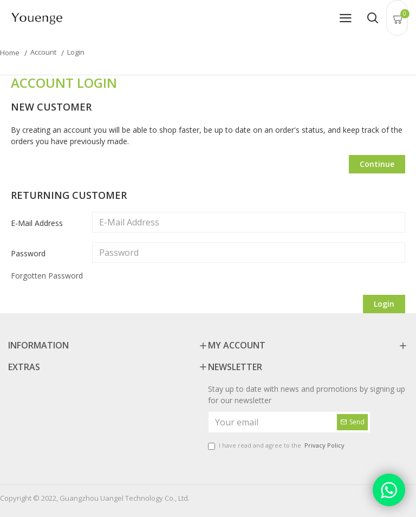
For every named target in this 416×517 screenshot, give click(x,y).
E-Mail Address (37, 223)
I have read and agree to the (277, 445)
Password (28, 253)
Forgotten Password (47, 275)
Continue (377, 164)
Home (10, 52)
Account (43, 52)
